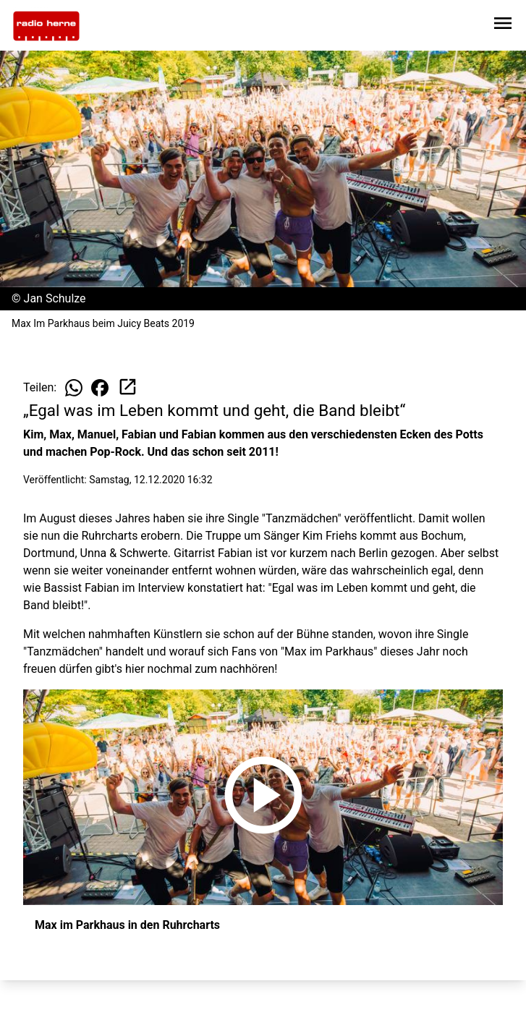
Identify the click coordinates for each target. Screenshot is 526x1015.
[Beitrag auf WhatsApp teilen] (73, 387)
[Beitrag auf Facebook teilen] (100, 387)
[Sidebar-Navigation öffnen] (502, 26)
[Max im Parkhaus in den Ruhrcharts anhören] (263, 797)
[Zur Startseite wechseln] (46, 26)
